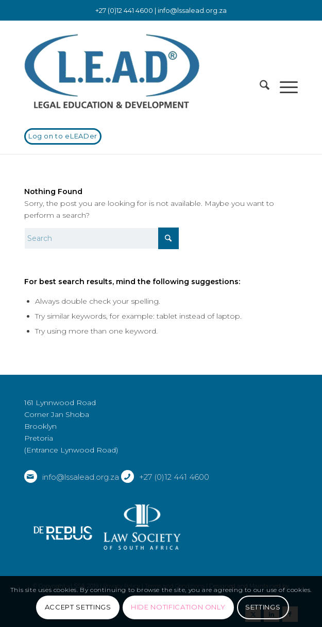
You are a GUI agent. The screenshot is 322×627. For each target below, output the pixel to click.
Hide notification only (178, 607)
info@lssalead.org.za (192, 10)
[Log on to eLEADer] (62, 136)
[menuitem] (259, 87)
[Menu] (283, 87)
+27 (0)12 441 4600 (174, 477)
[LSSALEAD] (133, 71)
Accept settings (78, 607)
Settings (262, 607)
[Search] (259, 87)
